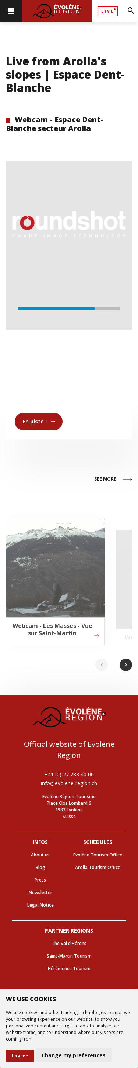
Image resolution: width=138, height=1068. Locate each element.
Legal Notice (40, 905)
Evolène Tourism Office (97, 855)
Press (40, 880)
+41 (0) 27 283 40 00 (69, 774)
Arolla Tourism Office (97, 867)
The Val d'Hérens (69, 943)
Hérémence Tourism (69, 968)
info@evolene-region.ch (69, 783)
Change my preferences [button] (74, 1055)
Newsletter (40, 892)
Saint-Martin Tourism (69, 956)
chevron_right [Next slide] (126, 665)
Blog (40, 867)
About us (40, 855)
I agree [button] (20, 1055)
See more (113, 479)
